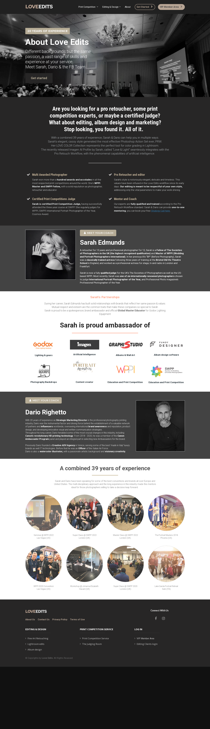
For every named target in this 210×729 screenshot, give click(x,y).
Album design (33, 649)
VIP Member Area (171, 7)
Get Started (144, 7)
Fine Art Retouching (36, 638)
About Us (30, 619)
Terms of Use (77, 619)
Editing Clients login (146, 644)
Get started (39, 78)
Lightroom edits (34, 644)
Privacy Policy (59, 619)
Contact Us (44, 619)
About (128, 7)
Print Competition (87, 7)
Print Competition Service (94, 638)
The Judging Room (91, 644)
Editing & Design (110, 7)
